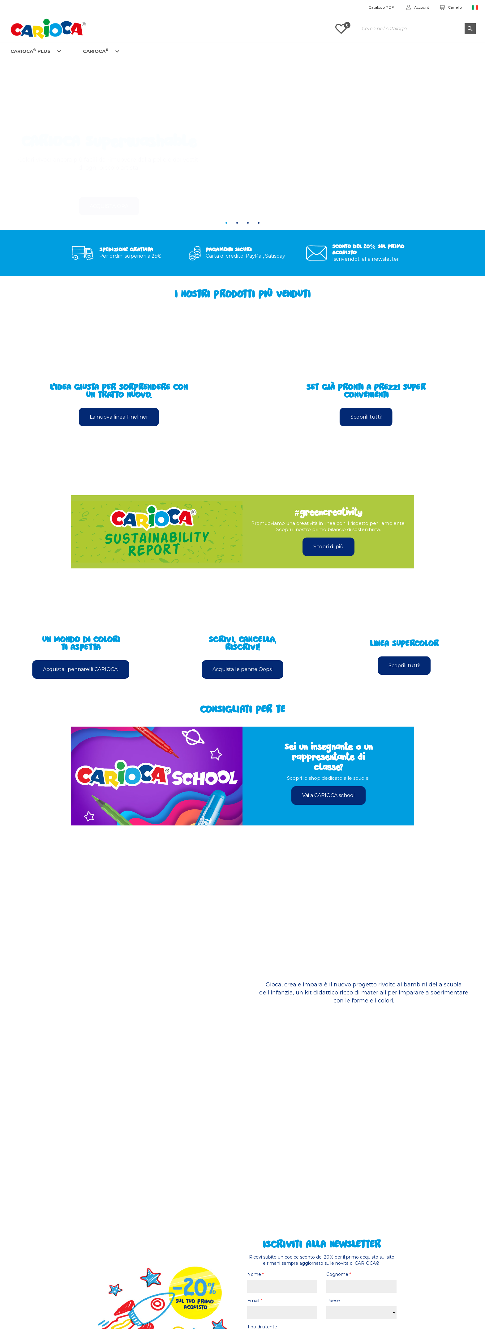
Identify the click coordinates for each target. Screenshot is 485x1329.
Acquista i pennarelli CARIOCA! (80, 669)
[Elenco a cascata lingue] (475, 7)
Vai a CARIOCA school (328, 795)
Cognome (338, 1274)
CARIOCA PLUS (30, 51)
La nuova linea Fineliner (119, 417)
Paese (333, 1300)
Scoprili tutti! (366, 417)
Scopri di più (328, 547)
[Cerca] (417, 28)
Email (254, 1300)
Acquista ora (109, 188)
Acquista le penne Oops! (242, 669)
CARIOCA (96, 51)
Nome (255, 1274)
